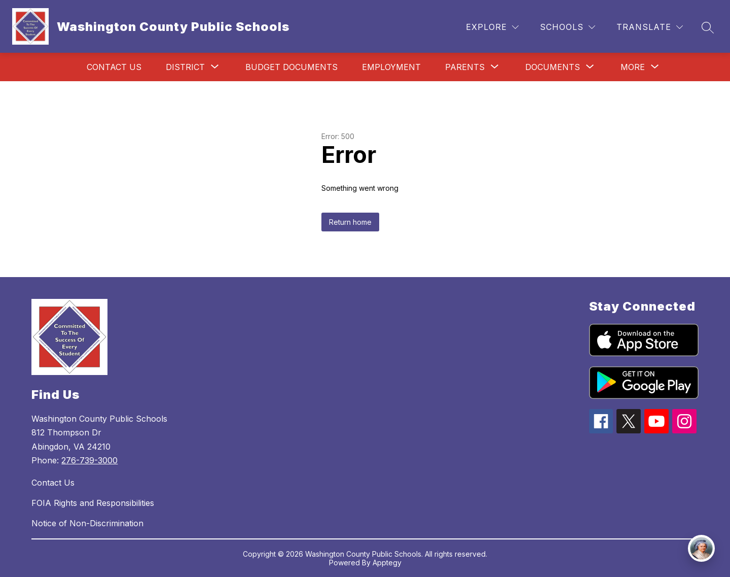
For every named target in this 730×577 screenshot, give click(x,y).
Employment (391, 67)
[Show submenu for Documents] (552, 67)
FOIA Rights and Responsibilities (92, 503)
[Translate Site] (649, 27)
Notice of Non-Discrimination (87, 523)
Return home (350, 222)
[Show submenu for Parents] (465, 67)
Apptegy (387, 562)
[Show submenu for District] (185, 67)
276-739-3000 (89, 460)
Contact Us (114, 67)
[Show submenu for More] (632, 67)
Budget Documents (291, 67)
